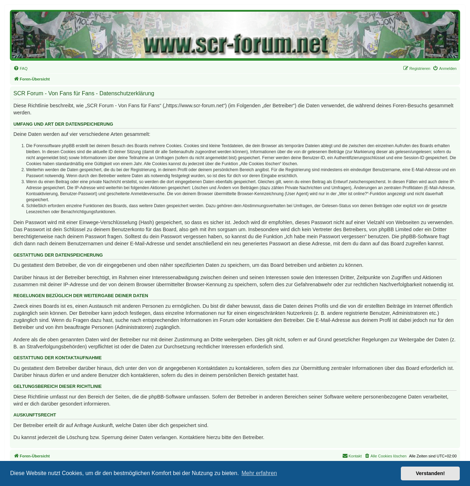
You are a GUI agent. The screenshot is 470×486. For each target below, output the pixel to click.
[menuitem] (20, 68)
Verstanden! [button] (430, 473)
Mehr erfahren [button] (259, 473)
